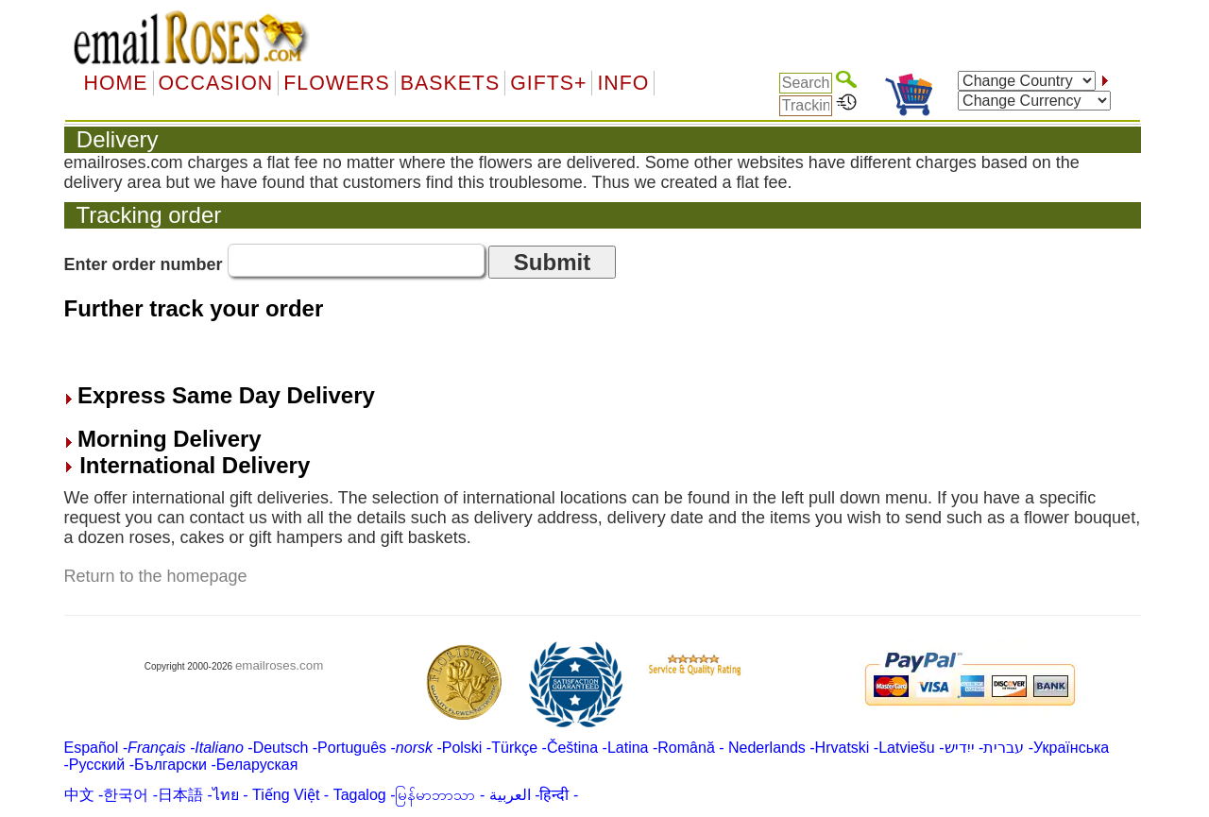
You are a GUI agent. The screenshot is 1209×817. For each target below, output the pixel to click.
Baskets (450, 83)
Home (116, 83)
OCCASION (216, 83)
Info (623, 83)
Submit (552, 262)
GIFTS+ (548, 83)
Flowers (336, 83)
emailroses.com (279, 665)
